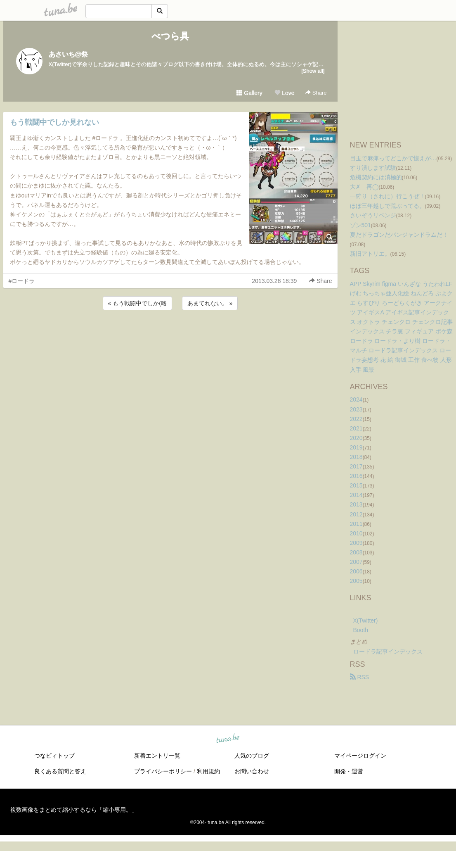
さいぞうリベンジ (373, 215)
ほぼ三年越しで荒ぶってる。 (387, 205)
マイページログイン (360, 755)
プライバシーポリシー (163, 771)
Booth (361, 630)
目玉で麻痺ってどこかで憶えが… (393, 158)
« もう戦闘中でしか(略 (137, 303)
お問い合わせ (251, 771)
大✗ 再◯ (364, 186)
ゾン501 (360, 225)
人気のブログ (251, 755)
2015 (356, 485)
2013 (356, 504)
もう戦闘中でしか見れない (54, 122)
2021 (356, 428)
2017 (356, 466)
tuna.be (228, 738)
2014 (356, 495)
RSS (359, 677)
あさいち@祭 (68, 54)
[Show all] (312, 71)
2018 (356, 457)
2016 (356, 476)
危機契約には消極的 (376, 177)
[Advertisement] (170, 334)
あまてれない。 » (210, 303)
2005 (356, 581)
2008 (356, 552)
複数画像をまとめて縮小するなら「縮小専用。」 (73, 809)
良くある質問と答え (60, 771)
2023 (356, 409)
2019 (356, 447)
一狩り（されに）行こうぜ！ (387, 196)
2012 (356, 514)
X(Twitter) (365, 620)
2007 (356, 562)
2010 (356, 533)
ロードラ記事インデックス (388, 651)
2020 (356, 438)
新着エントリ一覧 (157, 755)
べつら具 (170, 36)
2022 (356, 419)
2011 (356, 524)
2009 (356, 543)
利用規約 (208, 771)
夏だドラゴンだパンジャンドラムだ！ (399, 234)
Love (284, 93)
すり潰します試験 (373, 167)
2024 (356, 399)
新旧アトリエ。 (370, 253)
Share (315, 93)
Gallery (249, 93)
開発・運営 (348, 771)
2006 (356, 571)
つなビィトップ (54, 755)
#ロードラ (22, 281)
